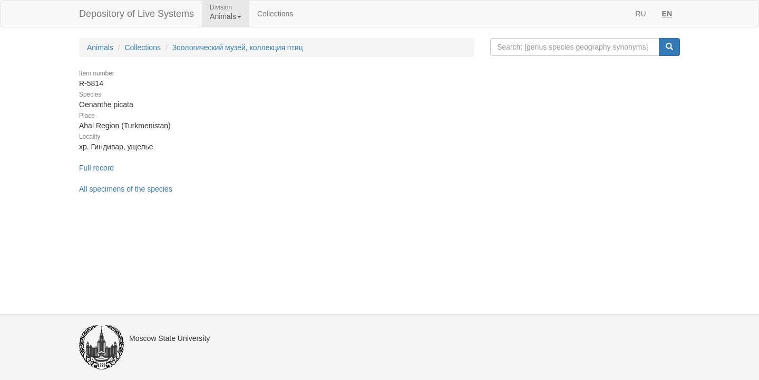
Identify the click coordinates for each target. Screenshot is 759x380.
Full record (96, 168)
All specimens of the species (125, 189)
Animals (100, 47)
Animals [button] (225, 16)
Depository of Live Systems (136, 13)
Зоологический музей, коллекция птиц (237, 47)
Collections (275, 14)
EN (667, 14)
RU (640, 14)
